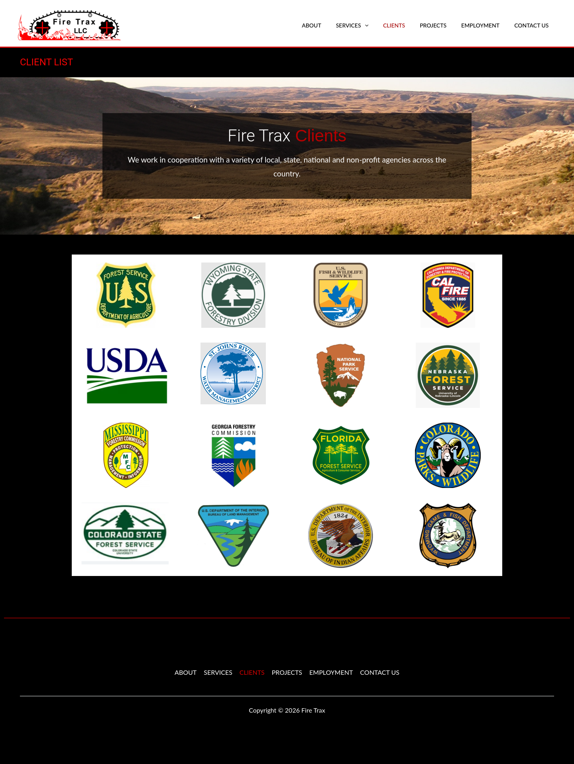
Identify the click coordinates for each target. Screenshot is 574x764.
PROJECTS (442, 25)
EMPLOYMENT (486, 25)
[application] (380, 25)
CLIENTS (406, 25)
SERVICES (368, 25)
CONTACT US (533, 25)
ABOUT (331, 25)
